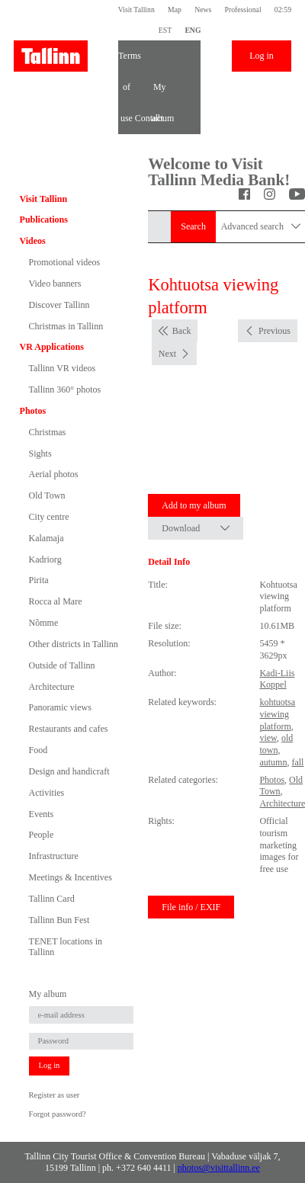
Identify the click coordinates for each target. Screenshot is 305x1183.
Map (174, 9)
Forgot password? (57, 1114)
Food (38, 750)
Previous (274, 330)
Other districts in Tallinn (73, 644)
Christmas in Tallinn (66, 326)
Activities (47, 792)
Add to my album (194, 505)
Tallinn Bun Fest (59, 920)
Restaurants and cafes (68, 728)
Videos (33, 241)
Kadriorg (45, 559)
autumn (273, 762)
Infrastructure (54, 856)
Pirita (39, 580)
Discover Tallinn (59, 305)
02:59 (282, 9)
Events (41, 814)
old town (276, 744)
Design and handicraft (69, 771)
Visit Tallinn (136, 9)
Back (181, 330)
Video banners (55, 283)
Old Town (47, 495)
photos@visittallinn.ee (219, 1167)
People (41, 834)
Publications (44, 219)
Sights (40, 453)
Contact (143, 118)
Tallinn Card (52, 898)
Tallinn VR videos (62, 368)
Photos (33, 411)
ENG (193, 30)
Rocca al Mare (55, 601)
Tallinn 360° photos (65, 389)
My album (159, 92)
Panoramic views (60, 707)
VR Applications (52, 346)
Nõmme (44, 622)
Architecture (52, 686)
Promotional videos (65, 262)
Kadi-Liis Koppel (276, 679)
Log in (261, 55)
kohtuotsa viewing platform (277, 714)
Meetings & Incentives (70, 877)
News (202, 9)
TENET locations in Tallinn (65, 946)
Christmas (47, 432)
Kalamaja (46, 538)
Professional (243, 9)
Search (193, 226)
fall (297, 762)
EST (165, 30)
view (268, 738)
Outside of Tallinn (62, 665)
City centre (49, 516)
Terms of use (126, 61)
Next (167, 353)
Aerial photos (54, 474)
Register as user (54, 1095)
